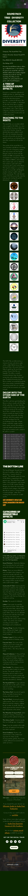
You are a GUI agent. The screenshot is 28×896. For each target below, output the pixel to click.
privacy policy (9, 787)
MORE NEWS (14, 847)
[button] (25, 4)
